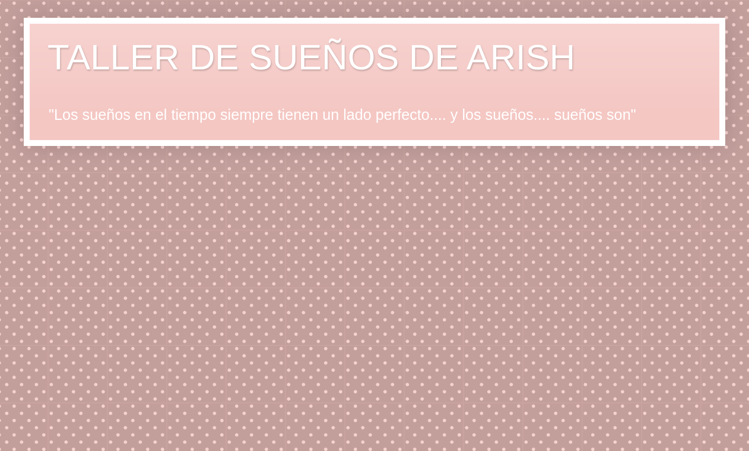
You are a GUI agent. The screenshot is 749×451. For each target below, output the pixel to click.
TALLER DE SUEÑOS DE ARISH (311, 57)
